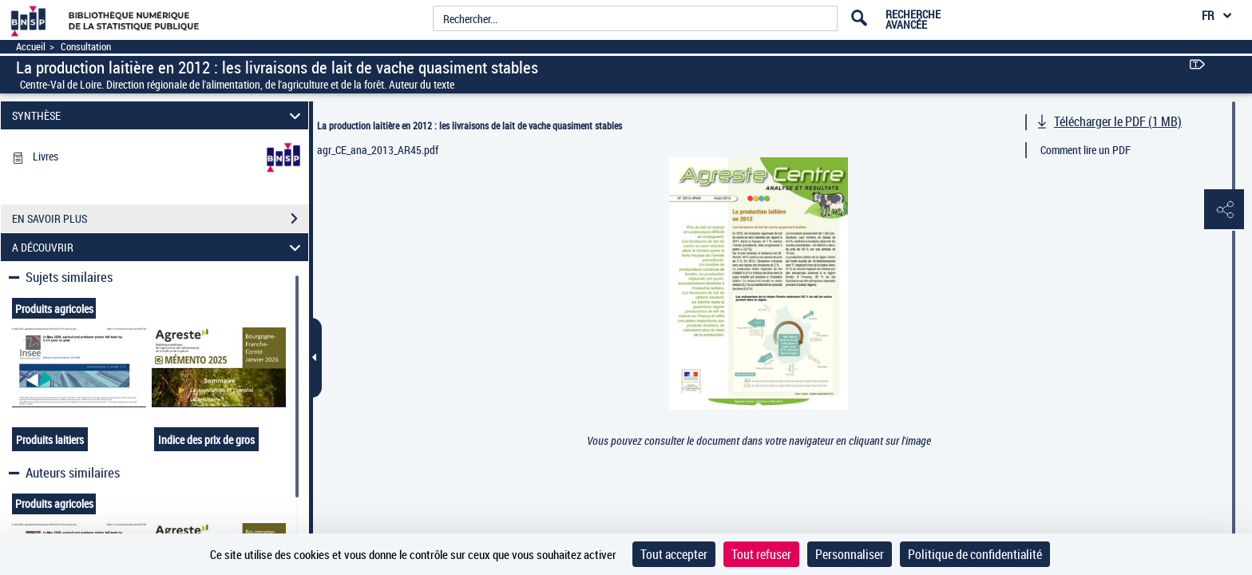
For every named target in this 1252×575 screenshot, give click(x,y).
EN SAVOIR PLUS (160, 219)
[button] (1224, 210)
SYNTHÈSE (159, 115)
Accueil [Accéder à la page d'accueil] (31, 47)
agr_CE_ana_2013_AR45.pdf (377, 149)
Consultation (86, 47)
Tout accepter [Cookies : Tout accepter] (673, 554)
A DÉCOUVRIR (159, 247)
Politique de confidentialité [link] (975, 554)
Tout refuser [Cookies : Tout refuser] (761, 554)
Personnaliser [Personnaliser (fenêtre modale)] (849, 554)
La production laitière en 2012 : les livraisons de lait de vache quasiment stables (469, 125)
